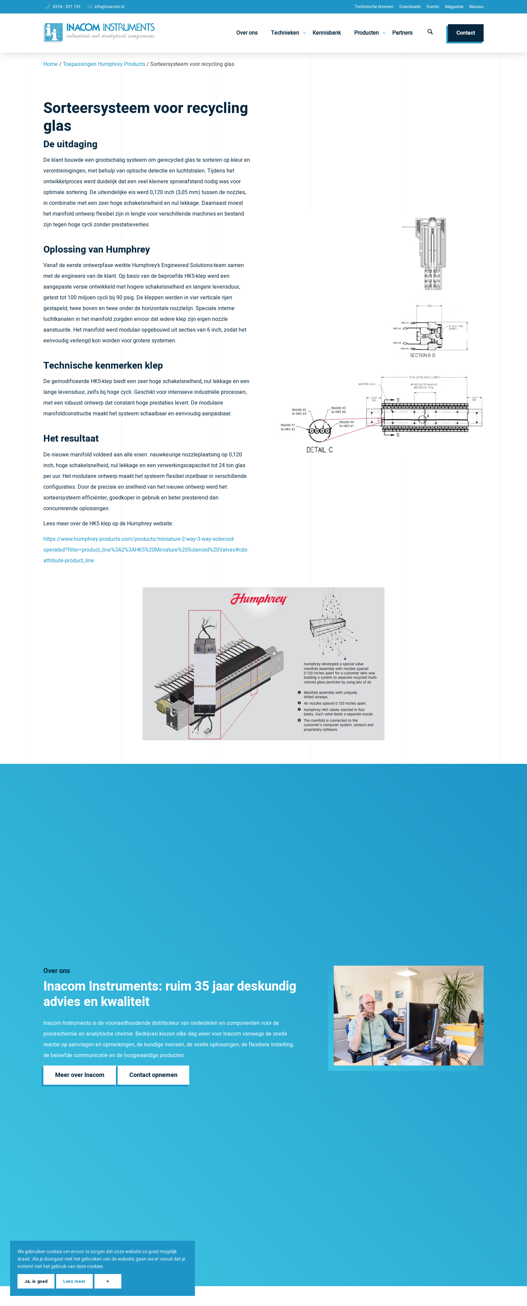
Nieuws (476, 6)
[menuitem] (374, 6)
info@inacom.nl (109, 6)
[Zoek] (430, 32)
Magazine (454, 6)
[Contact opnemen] (153, 1075)
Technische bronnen (374, 6)
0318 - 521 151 (67, 6)
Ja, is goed (36, 1281)
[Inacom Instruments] (99, 32)
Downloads (410, 6)
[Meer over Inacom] (79, 1075)
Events (433, 6)
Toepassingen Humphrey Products (104, 64)
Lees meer (74, 1281)
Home (50, 64)
